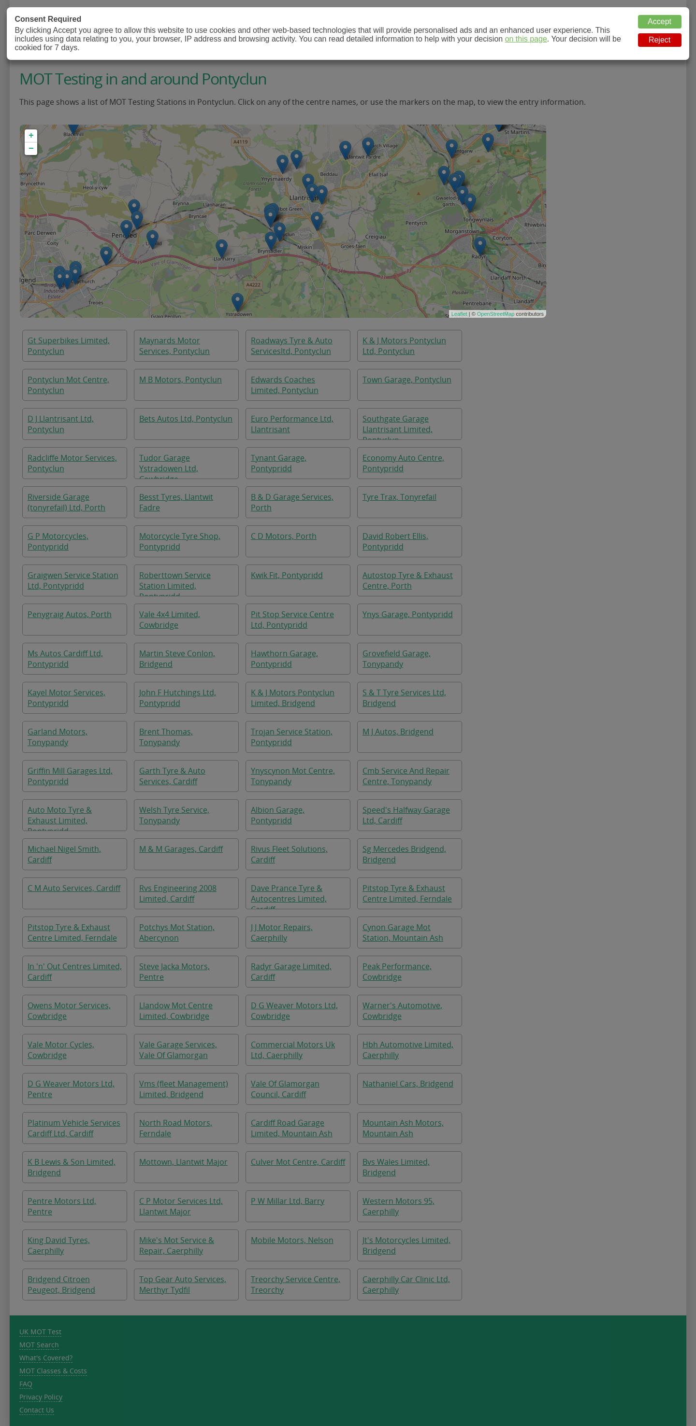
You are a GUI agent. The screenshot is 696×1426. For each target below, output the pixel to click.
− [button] (31, 149)
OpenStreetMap (496, 314)
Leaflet (459, 314)
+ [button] (31, 135)
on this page (526, 39)
